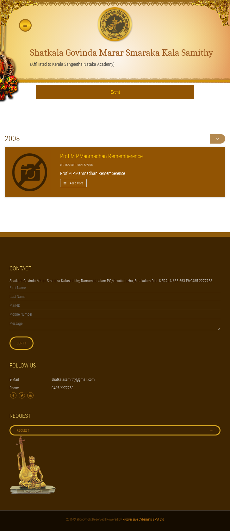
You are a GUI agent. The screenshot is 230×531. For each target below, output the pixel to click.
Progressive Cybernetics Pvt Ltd (143, 519)
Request (115, 430)
